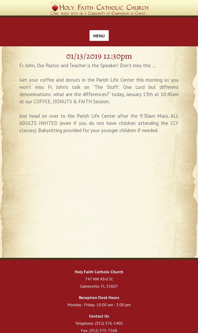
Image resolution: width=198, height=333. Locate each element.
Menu (99, 35)
